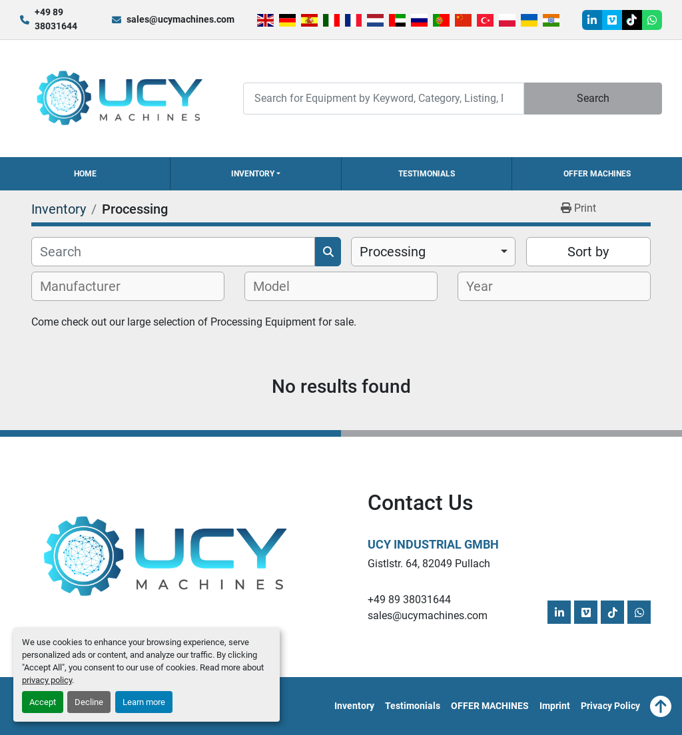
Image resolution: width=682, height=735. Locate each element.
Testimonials (426, 173)
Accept (42, 702)
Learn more (144, 702)
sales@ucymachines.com (180, 19)
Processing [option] (393, 252)
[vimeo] (612, 20)
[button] (255, 173)
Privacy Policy (610, 705)
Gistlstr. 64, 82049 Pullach (429, 563)
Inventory (252, 173)
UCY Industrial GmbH (433, 544)
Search (593, 98)
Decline (89, 702)
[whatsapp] (652, 20)
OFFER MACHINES (597, 173)
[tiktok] (632, 20)
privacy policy (47, 680)
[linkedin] (592, 20)
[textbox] (87, 286)
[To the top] (660, 706)
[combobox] (433, 251)
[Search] (383, 98)
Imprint (554, 705)
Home (85, 173)
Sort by (588, 252)
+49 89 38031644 (56, 19)
